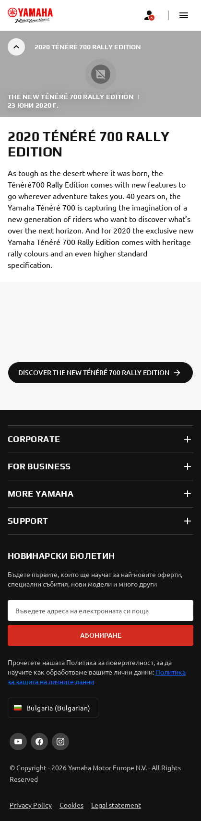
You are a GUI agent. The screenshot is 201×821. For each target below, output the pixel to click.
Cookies (71, 804)
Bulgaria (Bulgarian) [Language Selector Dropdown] (51, 707)
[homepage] (30, 15)
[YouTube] (18, 741)
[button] (183, 15)
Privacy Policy (31, 804)
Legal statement (116, 804)
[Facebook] (39, 741)
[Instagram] (60, 741)
